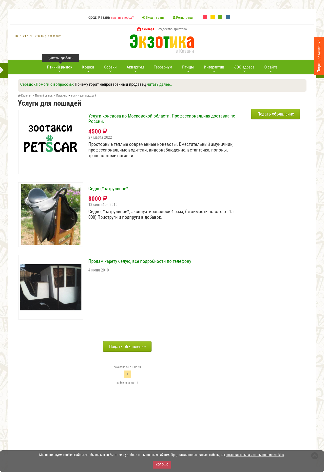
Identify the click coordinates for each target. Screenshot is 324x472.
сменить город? (122, 17)
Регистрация (183, 17)
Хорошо (162, 465)
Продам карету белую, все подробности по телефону (139, 261)
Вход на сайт (153, 17)
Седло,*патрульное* (108, 188)
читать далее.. (159, 84)
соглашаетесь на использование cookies (255, 455)
